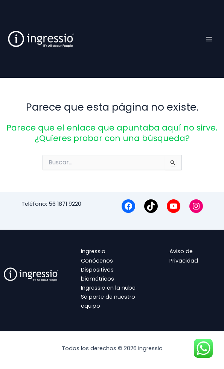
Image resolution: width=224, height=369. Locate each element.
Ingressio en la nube (108, 288)
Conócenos (97, 260)
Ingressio (93, 251)
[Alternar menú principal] (208, 38)
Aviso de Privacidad (183, 256)
